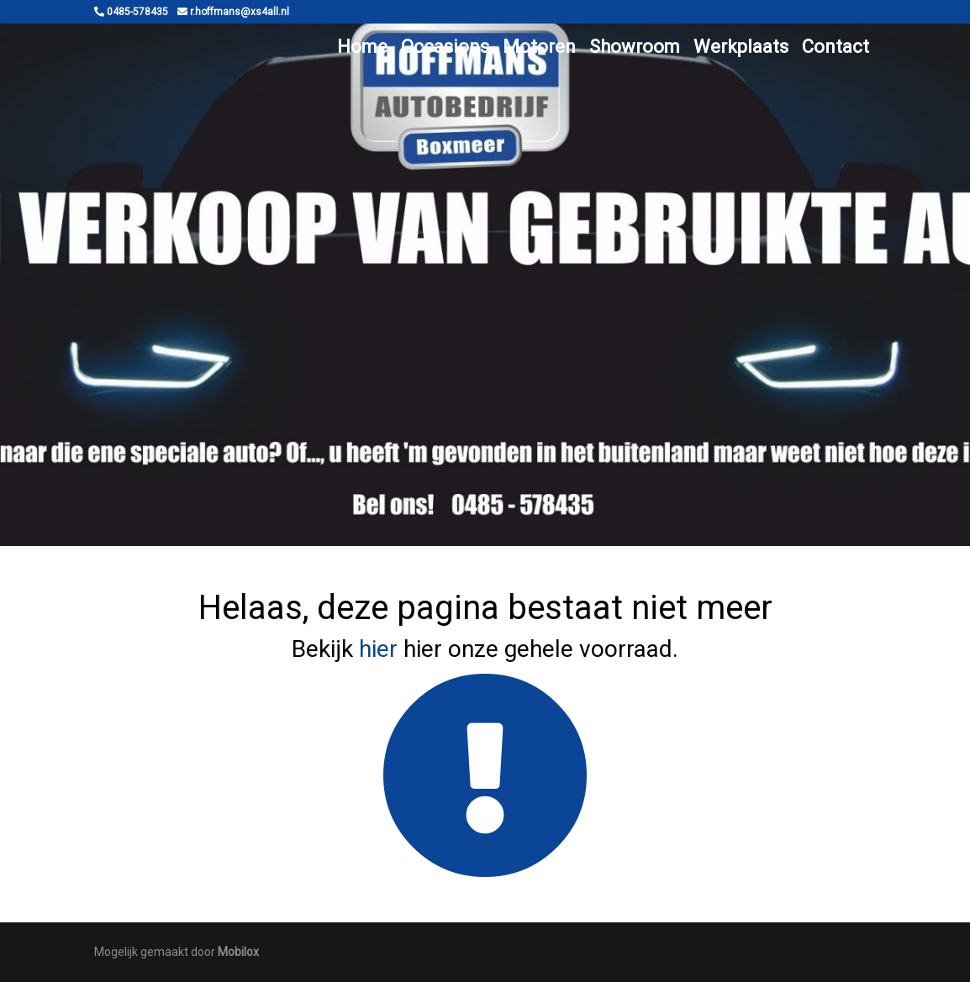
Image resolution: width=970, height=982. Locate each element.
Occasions (445, 46)
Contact (835, 46)
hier (378, 649)
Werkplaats (740, 46)
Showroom (634, 46)
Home (362, 46)
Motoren (539, 46)
